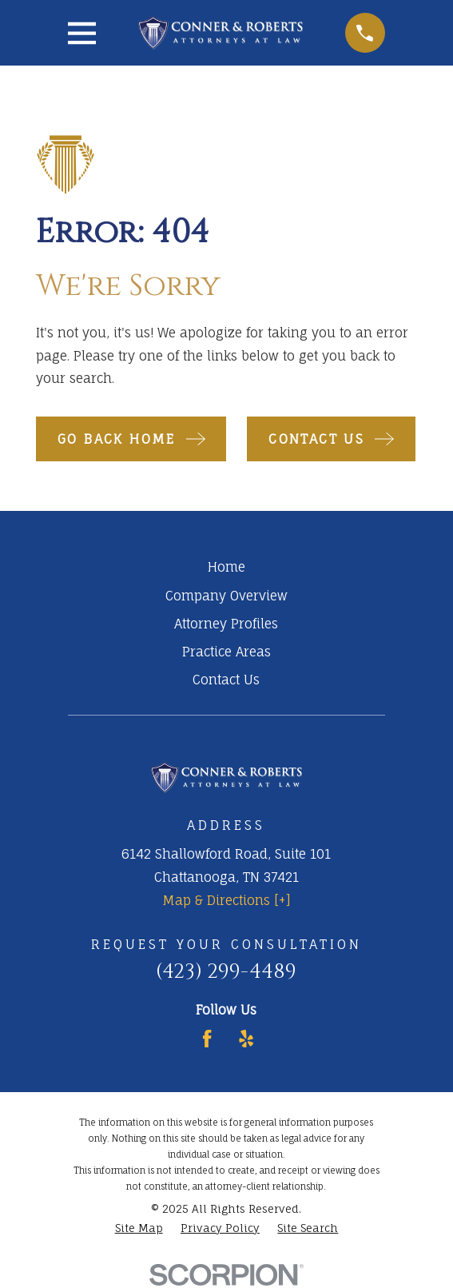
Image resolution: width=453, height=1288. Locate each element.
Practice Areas (226, 652)
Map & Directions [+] (226, 900)
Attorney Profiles (226, 624)
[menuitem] (139, 1228)
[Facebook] (207, 1038)
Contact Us (226, 680)
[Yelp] (246, 1038)
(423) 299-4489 (226, 972)
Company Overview (226, 596)
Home (226, 567)
